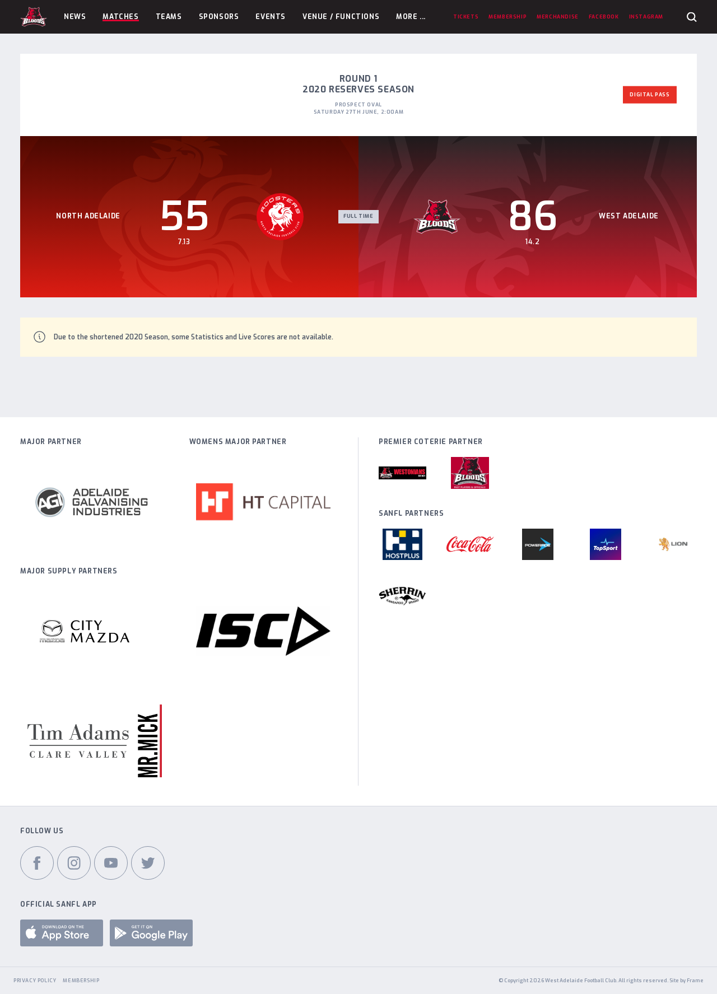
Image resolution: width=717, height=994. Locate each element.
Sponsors (219, 16)
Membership (81, 980)
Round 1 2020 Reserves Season (358, 84)
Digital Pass (649, 94)
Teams (169, 16)
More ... (411, 16)
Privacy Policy (34, 980)
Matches (120, 16)
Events (270, 16)
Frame (695, 980)
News (75, 16)
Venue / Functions (340, 16)
